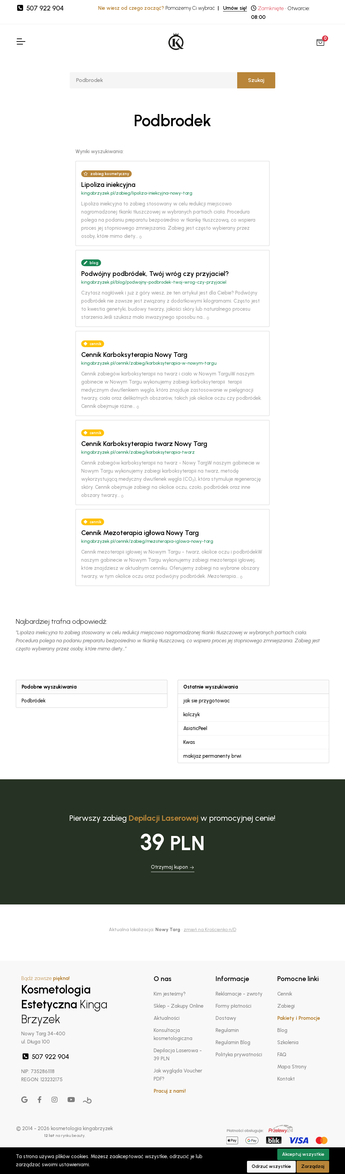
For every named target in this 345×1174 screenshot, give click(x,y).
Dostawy (226, 1018)
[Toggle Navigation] (20, 41)
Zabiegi (286, 1006)
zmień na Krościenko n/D (210, 929)
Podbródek (33, 701)
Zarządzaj (312, 1166)
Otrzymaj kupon (172, 867)
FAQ (281, 1055)
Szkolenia (288, 1042)
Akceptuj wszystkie (303, 1154)
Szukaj (256, 80)
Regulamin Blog (233, 1042)
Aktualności (167, 1018)
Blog (282, 1030)
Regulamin (227, 1030)
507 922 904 (40, 8)
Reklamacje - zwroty (239, 994)
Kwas (189, 742)
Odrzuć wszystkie (271, 1166)
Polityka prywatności (239, 1055)
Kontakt (286, 1079)
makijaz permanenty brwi (212, 756)
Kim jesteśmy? (170, 994)
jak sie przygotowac (206, 701)
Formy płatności (233, 1006)
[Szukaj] (153, 80)
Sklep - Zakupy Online (178, 1006)
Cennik (284, 994)
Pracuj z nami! (170, 1091)
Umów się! (235, 8)
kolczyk (191, 714)
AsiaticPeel (195, 728)
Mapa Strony (292, 1067)
